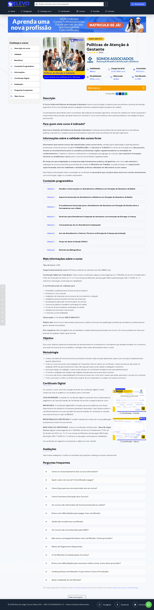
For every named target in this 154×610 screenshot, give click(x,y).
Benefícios (17, 60)
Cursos (81, 11)
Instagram (104, 604)
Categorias (26, 11)
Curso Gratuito (95, 39)
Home (11, 11)
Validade (16, 54)
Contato (109, 11)
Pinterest (139, 604)
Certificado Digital (20, 78)
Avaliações (17, 84)
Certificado (63, 11)
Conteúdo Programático (22, 66)
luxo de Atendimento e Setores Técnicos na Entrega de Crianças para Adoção (85, 233)
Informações (18, 72)
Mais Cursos (17, 96)
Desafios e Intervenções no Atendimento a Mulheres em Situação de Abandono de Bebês (90, 189)
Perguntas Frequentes (22, 90)
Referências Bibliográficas (63, 250)
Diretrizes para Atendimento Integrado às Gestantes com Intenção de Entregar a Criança (90, 217)
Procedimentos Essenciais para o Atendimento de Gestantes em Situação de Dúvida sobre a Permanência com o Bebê (92, 206)
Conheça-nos (44, 11)
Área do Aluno (138, 4)
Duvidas (95, 11)
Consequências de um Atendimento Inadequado (73, 225)
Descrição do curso (20, 48)
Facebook (122, 604)
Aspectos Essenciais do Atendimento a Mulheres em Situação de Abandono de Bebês (88, 197)
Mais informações (77, 597)
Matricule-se (116, 88)
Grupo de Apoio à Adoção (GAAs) (66, 242)
